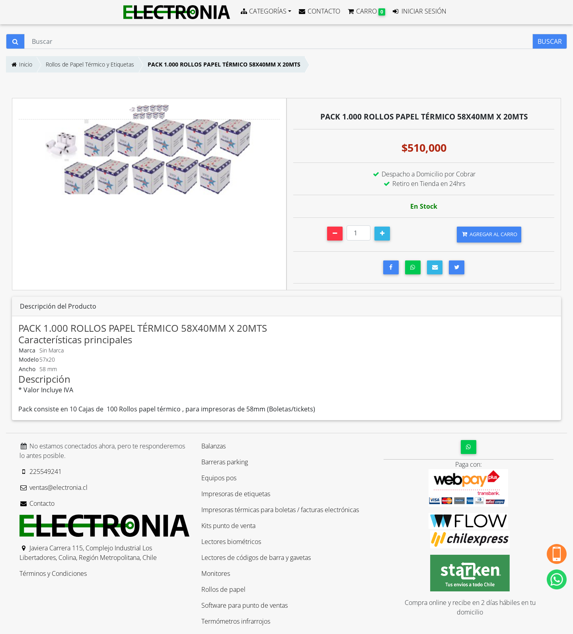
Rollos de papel (223, 589)
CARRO (366, 11)
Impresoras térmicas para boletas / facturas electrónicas (280, 509)
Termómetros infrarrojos (235, 621)
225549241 (40, 471)
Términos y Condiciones (53, 573)
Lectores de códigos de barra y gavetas (256, 557)
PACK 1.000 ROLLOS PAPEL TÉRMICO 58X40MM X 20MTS (224, 64)
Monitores (215, 573)
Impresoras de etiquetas (235, 493)
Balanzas (213, 446)
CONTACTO (319, 11)
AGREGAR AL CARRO (489, 234)
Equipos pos (218, 478)
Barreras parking (224, 462)
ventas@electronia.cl (53, 487)
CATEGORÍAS (263, 11)
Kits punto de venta (228, 525)
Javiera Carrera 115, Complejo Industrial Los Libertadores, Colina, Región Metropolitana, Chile (88, 553)
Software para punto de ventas (244, 605)
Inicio (21, 64)
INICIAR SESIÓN (419, 11)
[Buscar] (278, 41)
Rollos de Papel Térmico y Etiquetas (90, 64)
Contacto (37, 503)
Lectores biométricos (231, 541)
